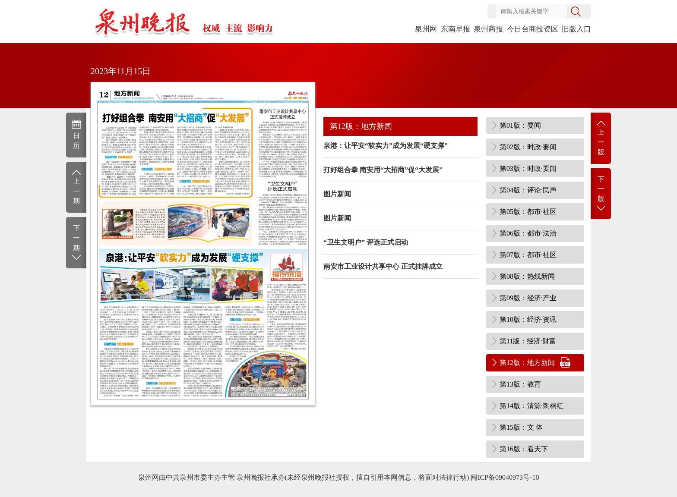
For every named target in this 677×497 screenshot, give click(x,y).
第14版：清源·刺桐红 (531, 405)
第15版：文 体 (521, 427)
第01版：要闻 (520, 125)
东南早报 (455, 29)
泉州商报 (488, 29)
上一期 (76, 186)
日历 (76, 134)
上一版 (601, 137)
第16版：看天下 (524, 449)
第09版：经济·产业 (528, 298)
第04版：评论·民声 (528, 190)
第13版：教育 (520, 384)
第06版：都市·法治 (528, 233)
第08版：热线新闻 (527, 276)
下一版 (601, 194)
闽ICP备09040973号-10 (505, 477)
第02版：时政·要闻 (528, 147)
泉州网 (426, 29)
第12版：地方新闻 (527, 362)
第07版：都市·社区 (528, 254)
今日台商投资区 (532, 29)
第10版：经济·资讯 (528, 319)
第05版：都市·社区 (528, 211)
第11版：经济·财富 (528, 341)
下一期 (76, 243)
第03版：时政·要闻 (528, 168)
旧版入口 (576, 29)
